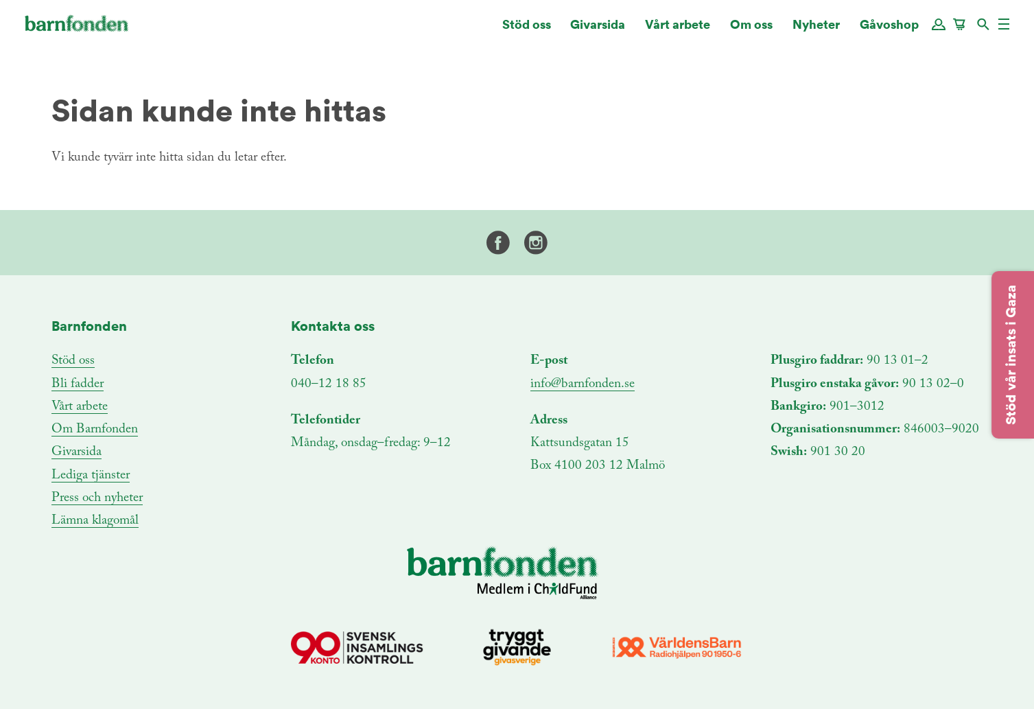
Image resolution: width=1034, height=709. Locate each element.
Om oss (751, 30)
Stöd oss (526, 30)
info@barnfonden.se (582, 384)
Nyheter (816, 30)
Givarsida (597, 30)
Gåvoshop (889, 30)
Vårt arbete (677, 30)
